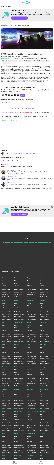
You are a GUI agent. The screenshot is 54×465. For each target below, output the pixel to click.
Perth (3, 344)
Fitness (4, 58)
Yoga (47, 60)
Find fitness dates (6, 297)
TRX (34, 60)
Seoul (3, 322)
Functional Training (29, 58)
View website (6, 102)
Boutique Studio (6, 63)
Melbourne (17, 367)
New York (43, 344)
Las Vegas (30, 389)
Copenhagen (31, 433)
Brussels (42, 433)
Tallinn (42, 278)
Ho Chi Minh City (32, 411)
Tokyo (29, 278)
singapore (4, 25)
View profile (14, 153)
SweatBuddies (14, 462)
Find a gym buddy (6, 292)
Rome (29, 322)
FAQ (4, 242)
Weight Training (40, 60)
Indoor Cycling (43, 58)
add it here (49, 188)
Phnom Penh (44, 322)
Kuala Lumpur (44, 389)
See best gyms (5, 294)
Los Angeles (44, 367)
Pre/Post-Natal (27, 60)
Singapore (43, 300)
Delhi (16, 433)
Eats (3, 283)
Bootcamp (10, 58)
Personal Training (12, 60)
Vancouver (5, 278)
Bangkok (30, 455)
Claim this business (42, 112)
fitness (10, 25)
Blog (12, 242)
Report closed (26, 112)
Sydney (16, 300)
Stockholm (30, 300)
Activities (4, 285)
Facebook (26, 242)
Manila (29, 367)
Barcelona (17, 455)
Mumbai (4, 367)
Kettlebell (4, 60)
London (4, 389)
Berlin (3, 455)
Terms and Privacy (18, 242)
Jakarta (4, 411)
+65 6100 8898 (15, 108)
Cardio (21, 58)
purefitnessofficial (10, 112)
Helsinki (42, 411)
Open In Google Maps (9, 120)
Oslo (28, 344)
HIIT (37, 58)
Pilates (20, 60)
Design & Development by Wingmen (43, 242)
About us (8, 242)
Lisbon (16, 389)
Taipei (3, 300)
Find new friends (6, 289)
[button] (27, 38)
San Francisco (18, 322)
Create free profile (19, 18)
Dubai (3, 433)
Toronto (16, 278)
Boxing (16, 58)
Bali (41, 455)
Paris (16, 344)
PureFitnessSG (28, 108)
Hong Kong (18, 411)
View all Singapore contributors (28, 153)
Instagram (31, 242)
